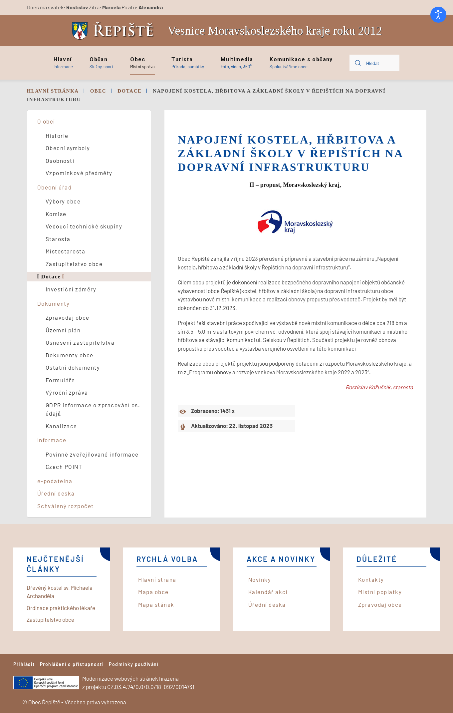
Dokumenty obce (70, 355)
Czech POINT (64, 466)
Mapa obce (153, 591)
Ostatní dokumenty (73, 367)
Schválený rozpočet (65, 506)
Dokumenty (53, 303)
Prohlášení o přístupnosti (72, 664)
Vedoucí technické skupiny (84, 226)
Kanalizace (61, 426)
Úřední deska (56, 493)
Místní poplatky (380, 591)
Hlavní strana (157, 579)
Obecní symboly (68, 148)
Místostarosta (66, 251)
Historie (57, 135)
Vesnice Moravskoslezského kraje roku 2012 (275, 30)
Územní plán (63, 330)
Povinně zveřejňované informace (92, 454)
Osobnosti (60, 160)
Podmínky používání (133, 664)
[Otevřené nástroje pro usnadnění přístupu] (438, 15)
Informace (52, 440)
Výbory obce (63, 201)
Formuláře (60, 380)
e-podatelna (55, 481)
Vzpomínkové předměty (79, 173)
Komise (56, 213)
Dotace (51, 276)
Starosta (58, 238)
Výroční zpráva (67, 392)
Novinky (259, 579)
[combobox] (374, 63)
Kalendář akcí (268, 591)
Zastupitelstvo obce (74, 263)
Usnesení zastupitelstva (80, 342)
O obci (46, 121)
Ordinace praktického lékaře (61, 607)
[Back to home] (114, 31)
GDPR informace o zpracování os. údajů (93, 409)
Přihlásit (24, 664)
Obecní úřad (54, 187)
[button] (63, 63)
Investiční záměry (71, 289)
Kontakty (371, 579)
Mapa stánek (156, 604)
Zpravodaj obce (68, 317)
